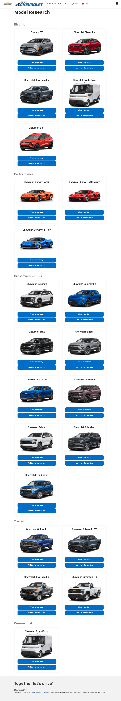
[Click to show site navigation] (117, 4)
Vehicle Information (36, 68)
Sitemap (39, 692)
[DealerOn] (20, 690)
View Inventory (36, 62)
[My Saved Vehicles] (85, 4)
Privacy (46, 692)
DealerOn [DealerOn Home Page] (32, 692)
